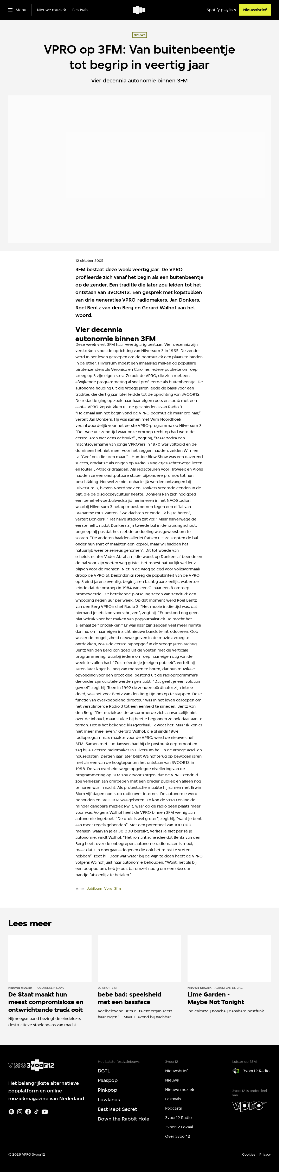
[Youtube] (45, 1112)
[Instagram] (20, 1112)
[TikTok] (36, 1112)
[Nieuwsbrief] (255, 10)
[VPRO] (249, 1107)
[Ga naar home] (139, 10)
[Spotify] (11, 1112)
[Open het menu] (17, 10)
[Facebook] (28, 1112)
